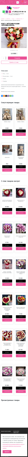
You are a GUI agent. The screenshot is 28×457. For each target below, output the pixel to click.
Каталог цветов (16, 432)
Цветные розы (19, 18)
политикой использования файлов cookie (13, 444)
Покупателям (6, 431)
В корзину (17, 58)
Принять (7, 451)
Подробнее (7, 134)
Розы (13, 18)
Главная (2, 18)
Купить (7, 166)
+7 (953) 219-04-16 (19, 12)
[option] (14, 37)
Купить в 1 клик (14, 62)
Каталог (8, 18)
